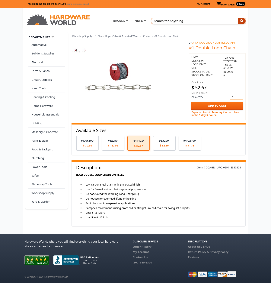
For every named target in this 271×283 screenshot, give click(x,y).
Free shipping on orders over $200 (58, 3)
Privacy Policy (219, 252)
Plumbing (37, 140)
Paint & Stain (39, 126)
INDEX (153, 21)
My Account (203, 3)
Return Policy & (198, 252)
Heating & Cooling (42, 89)
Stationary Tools (41, 163)
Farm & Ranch (40, 66)
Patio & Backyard (42, 133)
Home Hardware (41, 96)
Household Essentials (44, 103)
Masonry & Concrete (44, 118)
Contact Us (140, 257)
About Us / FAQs (199, 246)
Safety (35, 155)
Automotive (38, 44)
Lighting (36, 111)
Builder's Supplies (42, 51)
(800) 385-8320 (142, 262)
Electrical (36, 59)
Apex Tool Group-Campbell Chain (213, 42)
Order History (142, 246)
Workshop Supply (82, 36)
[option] (87, 143)
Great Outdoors (41, 74)
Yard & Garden (40, 178)
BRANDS (134, 21)
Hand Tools (38, 81)
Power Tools (38, 148)
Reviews (193, 257)
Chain (146, 36)
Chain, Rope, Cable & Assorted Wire (117, 36)
